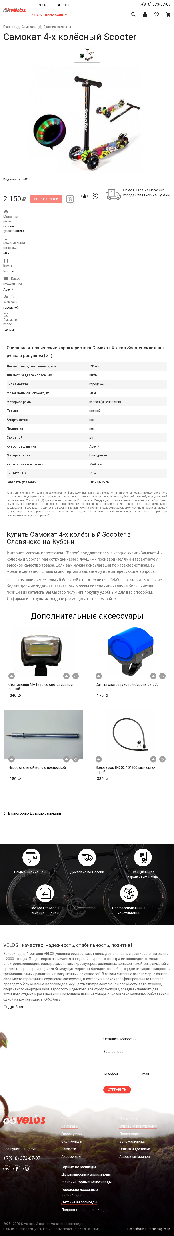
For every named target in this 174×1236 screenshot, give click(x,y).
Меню (39, 5)
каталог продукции (49, 14)
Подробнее (13, 1006)
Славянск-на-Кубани (152, 195)
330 (115, 778)
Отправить (117, 1089)
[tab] (87, 54)
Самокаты (29, 27)
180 (28, 778)
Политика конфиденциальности (26, 1229)
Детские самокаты (57, 27)
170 (115, 695)
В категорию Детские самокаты (32, 813)
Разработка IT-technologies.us (149, 1229)
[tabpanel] (87, 121)
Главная (9, 27)
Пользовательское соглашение (77, 1229)
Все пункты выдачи (19, 1149)
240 (28, 695)
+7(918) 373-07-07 (154, 4)
